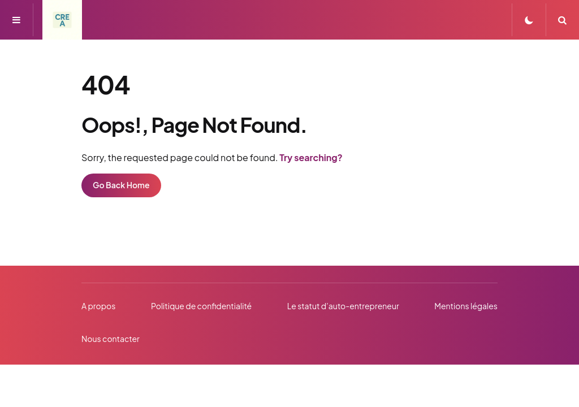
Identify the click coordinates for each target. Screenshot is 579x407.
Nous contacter (110, 339)
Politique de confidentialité (201, 306)
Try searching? (311, 157)
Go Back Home (121, 185)
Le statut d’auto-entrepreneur (343, 306)
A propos (98, 306)
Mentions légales (466, 306)
